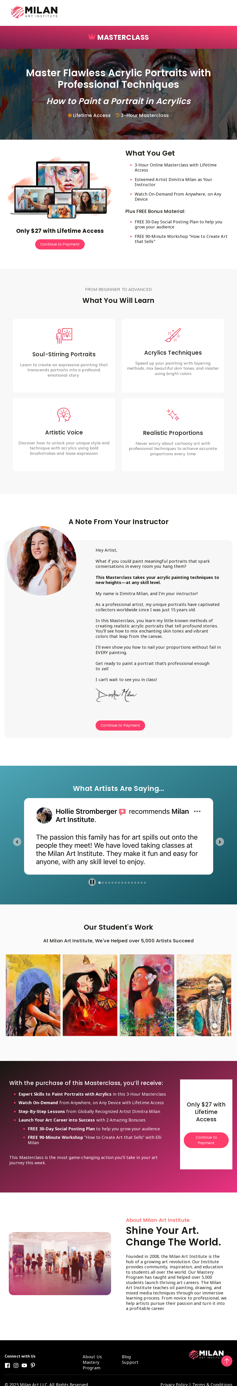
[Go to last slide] (17, 842)
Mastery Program (91, 1365)
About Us (92, 1356)
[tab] (99, 883)
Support (130, 1362)
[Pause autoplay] (92, 882)
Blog (126, 1356)
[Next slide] (220, 842)
